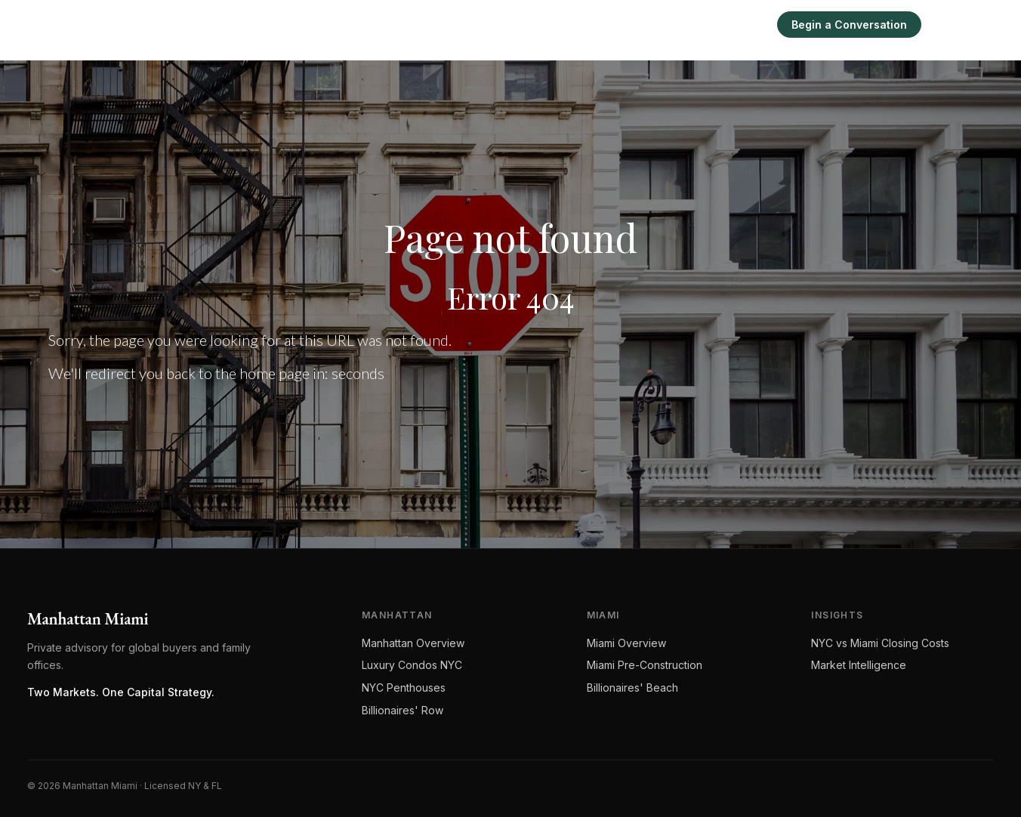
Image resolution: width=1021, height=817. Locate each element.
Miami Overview (626, 643)
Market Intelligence (858, 664)
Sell (746, 24)
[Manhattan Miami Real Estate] (123, 24)
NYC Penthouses (404, 687)
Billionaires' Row (402, 710)
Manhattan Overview (413, 643)
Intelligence (683, 24)
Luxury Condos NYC (412, 664)
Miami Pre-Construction (644, 664)
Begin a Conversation (849, 24)
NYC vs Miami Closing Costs (880, 643)
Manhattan (549, 24)
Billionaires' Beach (632, 687)
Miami (615, 24)
